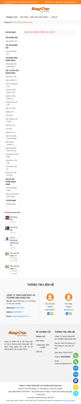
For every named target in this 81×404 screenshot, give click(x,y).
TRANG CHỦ (11, 17)
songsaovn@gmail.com (20, 316)
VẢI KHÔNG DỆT (12, 38)
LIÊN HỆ (54, 17)
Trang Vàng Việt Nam (68, 400)
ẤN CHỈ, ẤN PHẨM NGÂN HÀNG (11, 181)
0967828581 (17, 312)
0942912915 (19, 308)
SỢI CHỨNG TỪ (12, 80)
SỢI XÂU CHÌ (11, 125)
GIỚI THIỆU (24, 17)
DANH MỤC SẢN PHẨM (39, 17)
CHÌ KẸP (9, 129)
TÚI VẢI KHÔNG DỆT (12, 46)
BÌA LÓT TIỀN (11, 108)
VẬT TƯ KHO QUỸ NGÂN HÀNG (12, 72)
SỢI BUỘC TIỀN (12, 77)
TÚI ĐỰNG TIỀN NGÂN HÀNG (11, 59)
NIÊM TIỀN (10, 112)
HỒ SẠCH (10, 115)
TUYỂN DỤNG (11, 201)
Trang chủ (8, 22)
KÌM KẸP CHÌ (11, 132)
